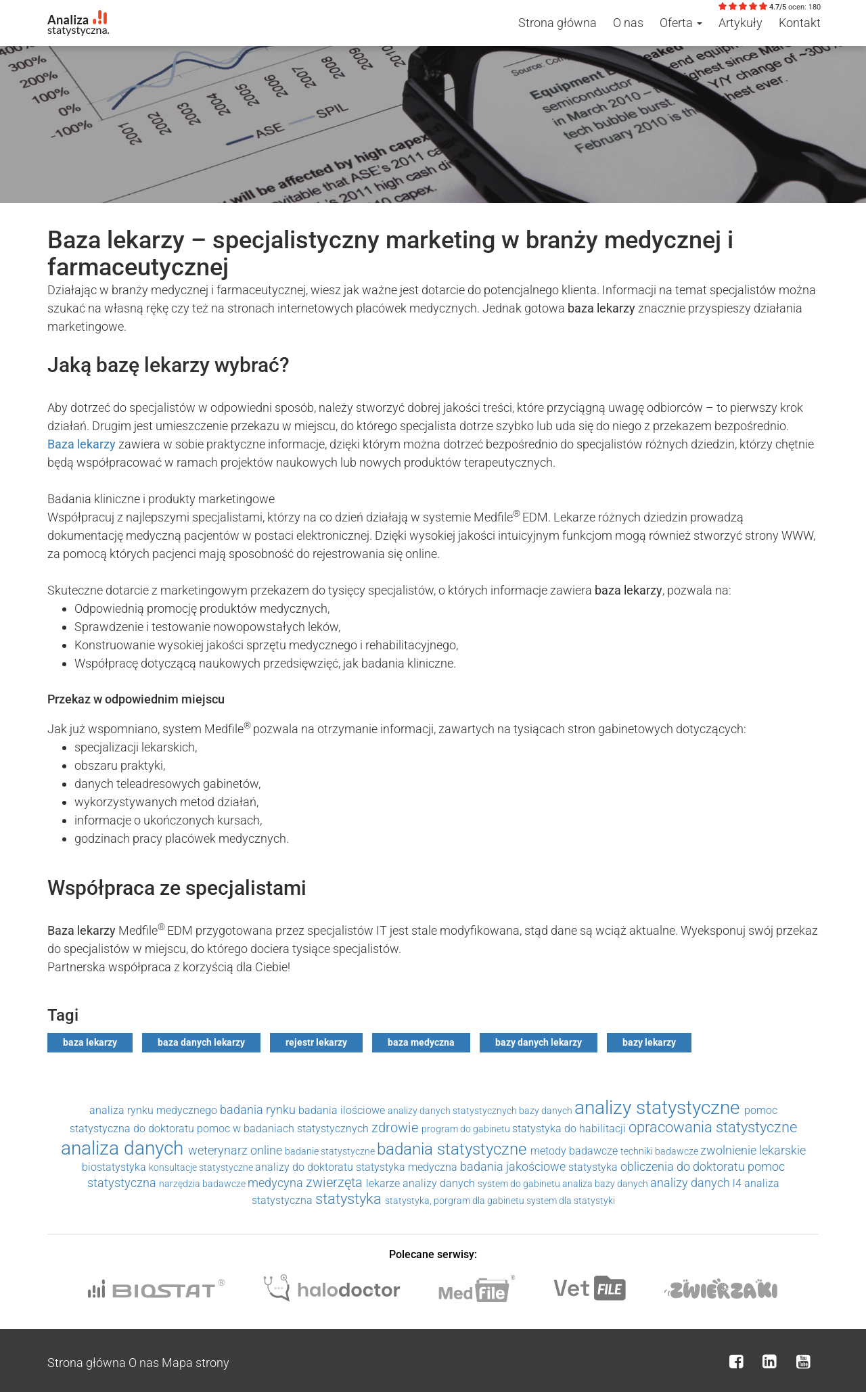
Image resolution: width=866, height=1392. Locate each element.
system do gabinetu (520, 1183)
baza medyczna (421, 1042)
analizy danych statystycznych (453, 1110)
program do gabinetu (466, 1128)
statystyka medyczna (408, 1167)
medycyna (277, 1183)
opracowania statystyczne (713, 1127)
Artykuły (740, 23)
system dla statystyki (570, 1200)
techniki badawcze (660, 1151)
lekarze (384, 1183)
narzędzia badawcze (203, 1183)
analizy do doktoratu (305, 1167)
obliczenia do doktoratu (684, 1166)
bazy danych (546, 1110)
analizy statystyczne (659, 1107)
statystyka (594, 1167)
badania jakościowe (514, 1166)
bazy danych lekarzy (538, 1042)
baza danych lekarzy (201, 1042)
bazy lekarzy (649, 1042)
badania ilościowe (343, 1110)
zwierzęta (336, 1182)
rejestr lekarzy (316, 1042)
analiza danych (124, 1148)
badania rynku (259, 1110)
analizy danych (440, 1183)
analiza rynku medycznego (154, 1110)
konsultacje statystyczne (202, 1167)
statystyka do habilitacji (570, 1128)
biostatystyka (115, 1167)
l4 (738, 1183)
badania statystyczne (453, 1149)
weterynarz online (236, 1150)
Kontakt (800, 23)
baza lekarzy (90, 1042)
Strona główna (557, 23)
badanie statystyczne (331, 1151)
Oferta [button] (681, 23)
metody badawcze (575, 1150)
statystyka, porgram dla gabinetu (455, 1200)
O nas (628, 23)
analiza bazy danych (606, 1183)
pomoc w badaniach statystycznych (284, 1128)
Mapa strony (195, 1362)
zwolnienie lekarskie (753, 1150)
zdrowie (396, 1127)
